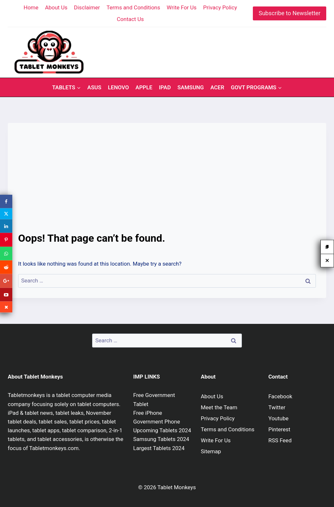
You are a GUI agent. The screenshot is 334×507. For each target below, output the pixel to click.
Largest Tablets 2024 (159, 448)
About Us (56, 7)
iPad (165, 87)
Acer (217, 87)
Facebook (280, 396)
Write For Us (182, 7)
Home (31, 7)
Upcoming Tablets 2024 (162, 430)
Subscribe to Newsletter (289, 13)
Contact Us (130, 19)
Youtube (278, 418)
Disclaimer (87, 7)
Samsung (191, 87)
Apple (143, 87)
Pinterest (279, 429)
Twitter (276, 407)
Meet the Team (219, 407)
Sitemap (211, 451)
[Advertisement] (167, 182)
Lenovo (118, 87)
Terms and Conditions (133, 7)
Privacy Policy (220, 7)
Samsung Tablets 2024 (161, 439)
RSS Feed (280, 440)
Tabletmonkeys (26, 395)
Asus (94, 87)
